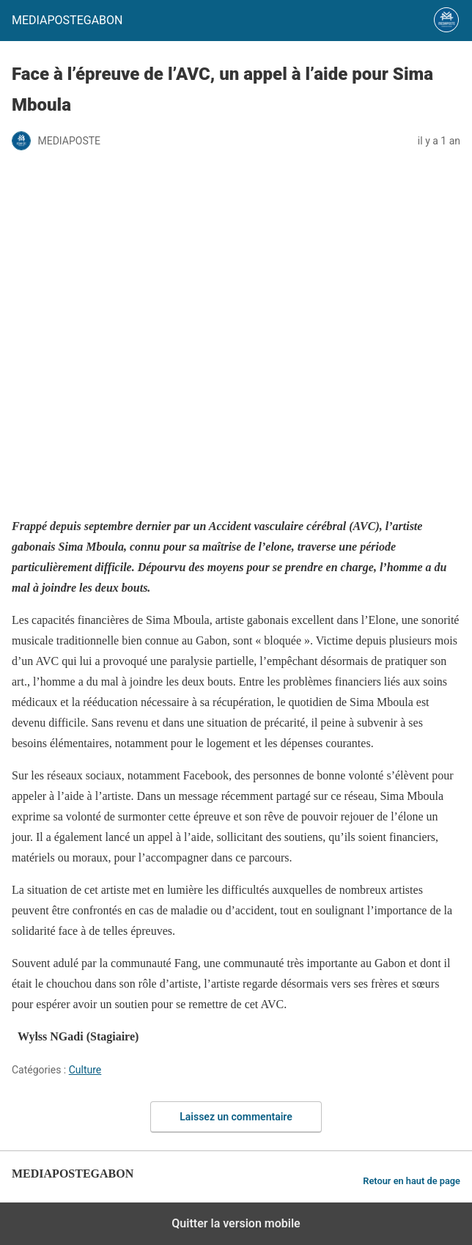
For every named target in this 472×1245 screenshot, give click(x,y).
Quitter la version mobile (236, 1223)
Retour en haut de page (411, 1180)
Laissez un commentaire (236, 1117)
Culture (85, 1070)
